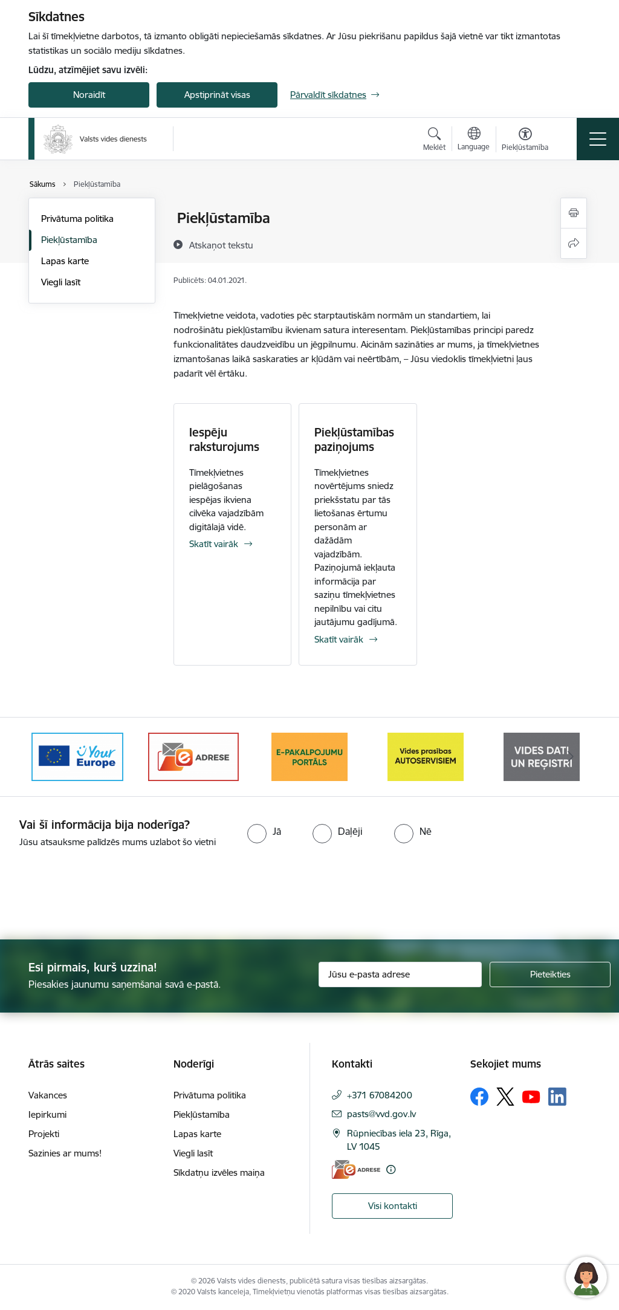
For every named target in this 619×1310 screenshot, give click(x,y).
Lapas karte (65, 261)
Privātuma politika (77, 218)
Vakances (47, 1095)
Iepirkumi (47, 1114)
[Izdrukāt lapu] (573, 213)
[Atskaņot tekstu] (221, 245)
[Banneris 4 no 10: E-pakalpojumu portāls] (425, 756)
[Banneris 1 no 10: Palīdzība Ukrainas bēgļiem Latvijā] (77, 756)
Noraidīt (89, 94)
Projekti (43, 1134)
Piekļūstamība (69, 239)
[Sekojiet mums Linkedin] (557, 1097)
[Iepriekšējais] (48, 757)
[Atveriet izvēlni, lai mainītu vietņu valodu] (474, 140)
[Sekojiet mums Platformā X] (505, 1097)
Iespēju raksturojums (224, 439)
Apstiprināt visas (217, 94)
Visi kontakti (392, 1205)
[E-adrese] (356, 1169)
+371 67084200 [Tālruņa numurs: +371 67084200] (379, 1095)
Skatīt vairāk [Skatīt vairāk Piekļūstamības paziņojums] (338, 639)
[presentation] (101, 894)
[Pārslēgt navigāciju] (598, 139)
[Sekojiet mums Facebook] (479, 1097)
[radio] (264, 831)
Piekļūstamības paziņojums (354, 439)
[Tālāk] (571, 757)
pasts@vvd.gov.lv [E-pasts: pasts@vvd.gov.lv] (381, 1114)
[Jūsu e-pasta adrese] (400, 974)
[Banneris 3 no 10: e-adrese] (309, 756)
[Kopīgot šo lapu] (573, 243)
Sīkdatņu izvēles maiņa (219, 1172)
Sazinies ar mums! (65, 1153)
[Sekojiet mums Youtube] (531, 1096)
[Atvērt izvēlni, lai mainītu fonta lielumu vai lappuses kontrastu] (525, 140)
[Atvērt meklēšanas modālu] (434, 140)
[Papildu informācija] (390, 1169)
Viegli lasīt (60, 282)
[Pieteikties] (550, 974)
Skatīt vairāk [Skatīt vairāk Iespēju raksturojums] (213, 544)
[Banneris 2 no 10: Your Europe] (193, 756)
